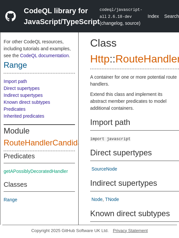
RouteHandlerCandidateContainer (63, 142)
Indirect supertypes (23, 95)
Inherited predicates (24, 116)
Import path (15, 81)
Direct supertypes (22, 88)
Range (15, 64)
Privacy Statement (130, 230)
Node (96, 199)
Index (153, 16)
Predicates (14, 109)
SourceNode (104, 169)
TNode (112, 199)
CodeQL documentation (44, 55)
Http (100, 59)
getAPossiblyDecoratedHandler (36, 171)
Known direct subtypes (27, 102)
